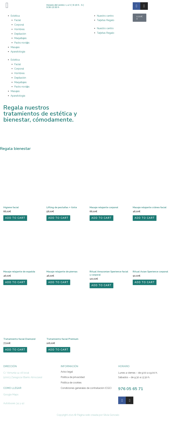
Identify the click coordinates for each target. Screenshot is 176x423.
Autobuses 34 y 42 (13, 403)
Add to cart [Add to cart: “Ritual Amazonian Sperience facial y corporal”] (101, 285)
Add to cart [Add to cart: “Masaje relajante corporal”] (101, 217)
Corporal (19, 24)
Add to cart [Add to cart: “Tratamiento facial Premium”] (58, 349)
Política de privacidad (73, 377)
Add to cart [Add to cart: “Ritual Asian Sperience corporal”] (145, 282)
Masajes (15, 47)
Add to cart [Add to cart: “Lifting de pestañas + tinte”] (58, 217)
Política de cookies (71, 382)
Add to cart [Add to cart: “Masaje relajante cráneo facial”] (145, 217)
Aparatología (18, 51)
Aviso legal (67, 371)
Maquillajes (20, 38)
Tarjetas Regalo (105, 20)
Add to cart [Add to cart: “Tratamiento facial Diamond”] (15, 349)
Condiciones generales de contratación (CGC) (86, 388)
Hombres (19, 29)
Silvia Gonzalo (111, 414)
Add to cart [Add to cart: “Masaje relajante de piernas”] (58, 282)
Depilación (20, 33)
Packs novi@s (22, 42)
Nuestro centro (105, 15)
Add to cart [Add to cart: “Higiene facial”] (15, 217)
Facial (17, 20)
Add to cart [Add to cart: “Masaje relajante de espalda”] (15, 282)
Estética (15, 15)
